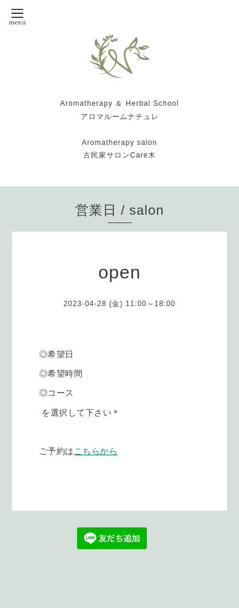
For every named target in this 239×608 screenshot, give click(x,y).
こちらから (96, 451)
